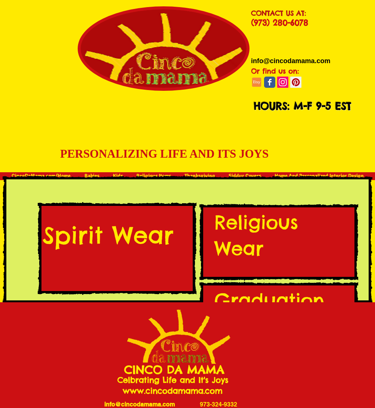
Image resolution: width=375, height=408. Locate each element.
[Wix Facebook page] (269, 82)
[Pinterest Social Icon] (295, 82)
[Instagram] (282, 82)
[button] (300, 125)
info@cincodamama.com (139, 404)
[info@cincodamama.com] (291, 61)
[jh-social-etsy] (256, 82)
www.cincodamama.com (172, 391)
